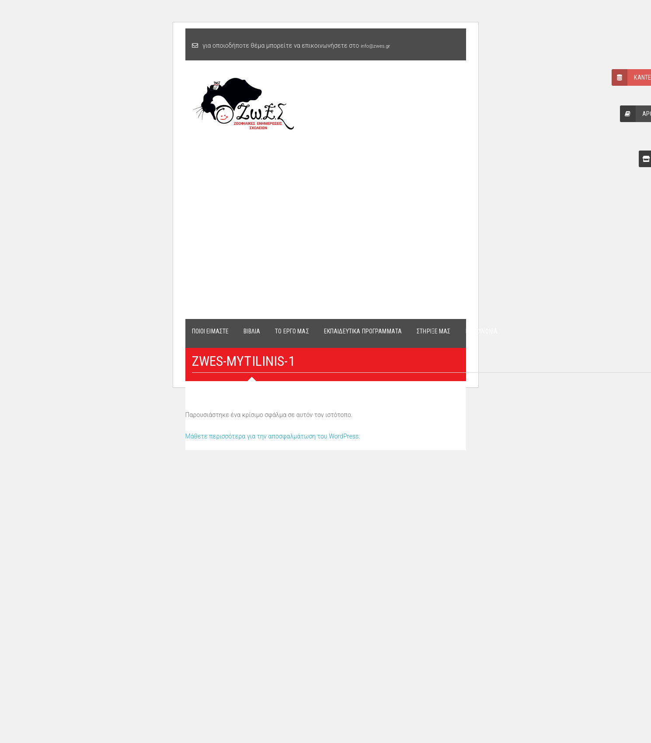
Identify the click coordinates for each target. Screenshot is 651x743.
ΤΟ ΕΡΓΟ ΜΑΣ (292, 331)
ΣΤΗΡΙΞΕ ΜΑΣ (434, 331)
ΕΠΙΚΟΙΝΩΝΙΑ (482, 331)
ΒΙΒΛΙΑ (252, 331)
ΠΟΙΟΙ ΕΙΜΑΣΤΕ (210, 331)
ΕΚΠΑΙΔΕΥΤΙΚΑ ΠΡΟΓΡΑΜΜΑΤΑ (363, 331)
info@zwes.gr (375, 46)
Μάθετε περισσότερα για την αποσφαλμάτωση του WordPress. (273, 436)
